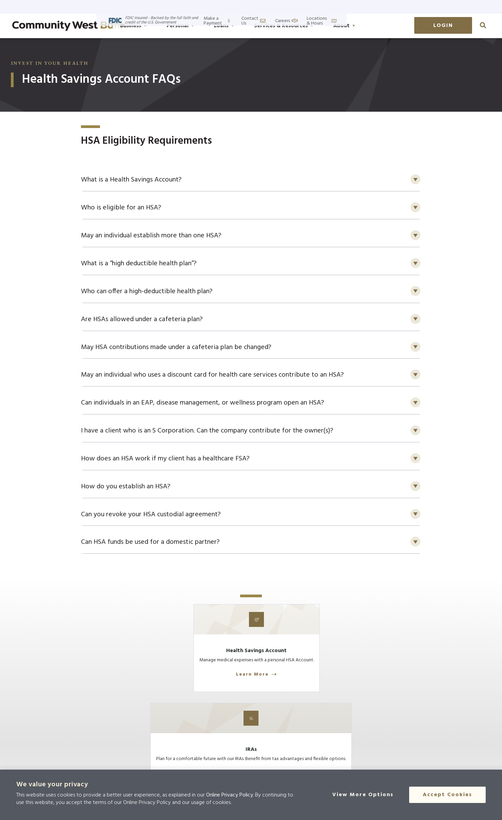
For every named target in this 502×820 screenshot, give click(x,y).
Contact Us (391, 6)
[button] (251, 180)
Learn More (150, 693)
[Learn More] (150, 663)
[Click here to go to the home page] (78, 744)
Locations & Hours (469, 6)
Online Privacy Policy (229, 795)
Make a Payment (346, 6)
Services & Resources (317, 25)
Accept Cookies (447, 794)
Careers (427, 6)
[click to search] (483, 25)
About (378, 25)
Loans (258, 25)
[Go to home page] (69, 26)
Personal (214, 25)
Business (167, 25)
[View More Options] (367, 795)
